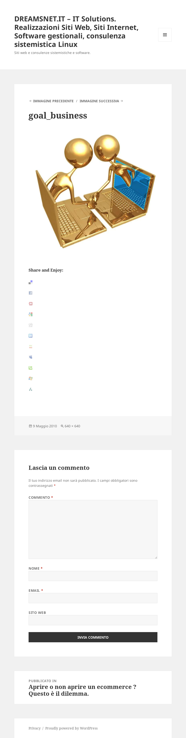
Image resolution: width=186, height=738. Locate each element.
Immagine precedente (53, 101)
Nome (36, 568)
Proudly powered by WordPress (71, 728)
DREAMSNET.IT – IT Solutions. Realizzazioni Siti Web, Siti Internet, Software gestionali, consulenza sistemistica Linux (76, 31)
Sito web (37, 612)
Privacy (35, 728)
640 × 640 (72, 426)
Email (36, 590)
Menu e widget (165, 41)
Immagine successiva (99, 101)
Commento (41, 497)
